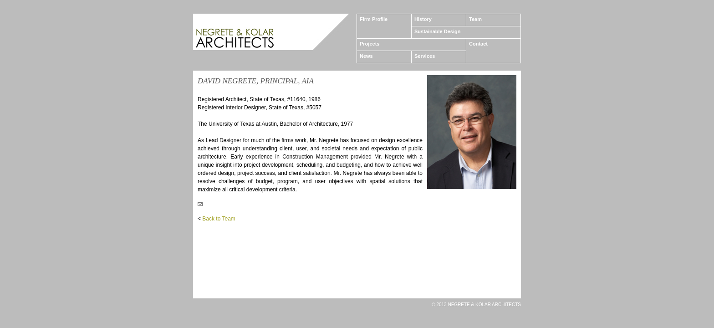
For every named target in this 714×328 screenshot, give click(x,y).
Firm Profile (374, 19)
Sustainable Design (437, 31)
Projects (369, 43)
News (366, 56)
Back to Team (218, 218)
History (423, 19)
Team (475, 19)
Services (424, 56)
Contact (478, 43)
